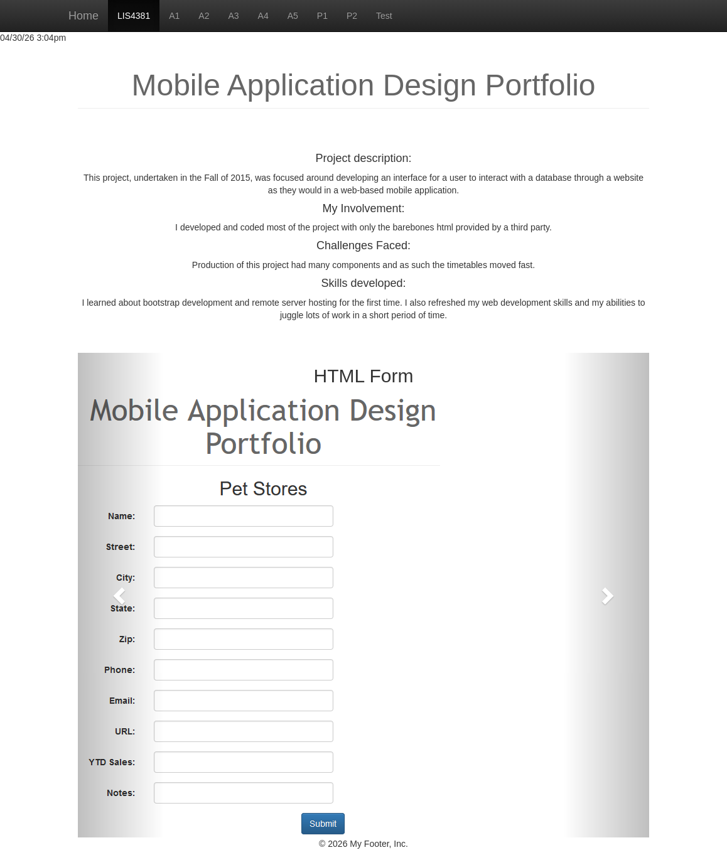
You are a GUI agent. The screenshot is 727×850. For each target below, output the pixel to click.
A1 (174, 16)
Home (83, 15)
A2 (203, 16)
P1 (322, 16)
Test (384, 16)
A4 (263, 16)
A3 (233, 16)
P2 (352, 16)
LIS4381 (133, 16)
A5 (293, 16)
